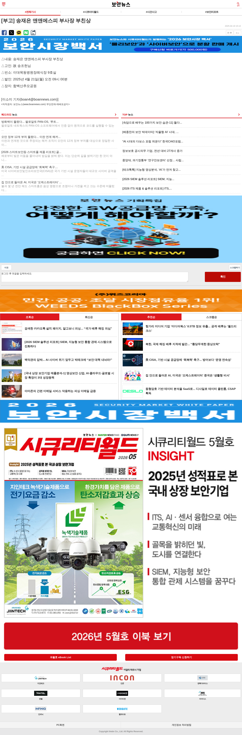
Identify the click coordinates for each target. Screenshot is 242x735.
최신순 (89, 317)
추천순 (151, 317)
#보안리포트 (211, 11)
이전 (6, 267)
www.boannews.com (34, 104)
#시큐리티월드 (90, 11)
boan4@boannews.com (38, 99)
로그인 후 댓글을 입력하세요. (94, 277)
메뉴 (3, 4)
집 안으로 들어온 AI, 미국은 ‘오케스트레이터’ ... (57, 186)
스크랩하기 (235, 267)
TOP (127, 114)
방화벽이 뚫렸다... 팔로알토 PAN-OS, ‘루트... (57, 125)
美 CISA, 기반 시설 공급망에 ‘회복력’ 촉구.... (58, 171)
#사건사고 (151, 11)
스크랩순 (211, 317)
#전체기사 (30, 11)
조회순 (30, 317)
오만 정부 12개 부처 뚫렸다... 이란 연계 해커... (57, 141)
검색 (238, 4)
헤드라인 (9, 114)
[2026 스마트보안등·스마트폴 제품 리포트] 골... (56, 156)
